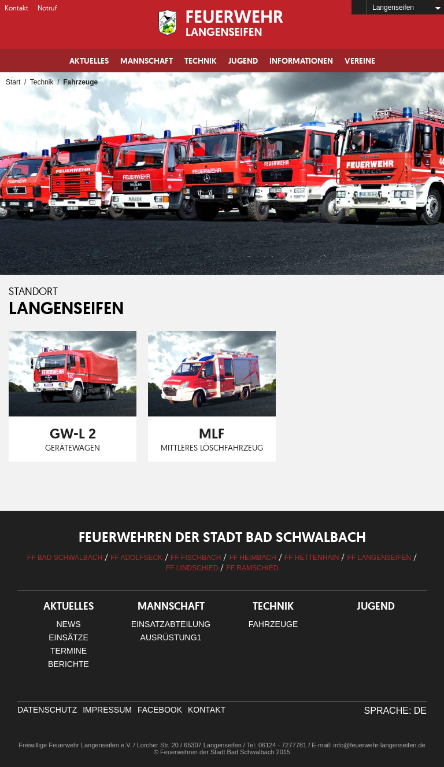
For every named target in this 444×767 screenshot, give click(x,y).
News (69, 624)
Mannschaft (146, 61)
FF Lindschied (192, 568)
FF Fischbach (196, 558)
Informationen (301, 61)
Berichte (68, 664)
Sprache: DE (395, 711)
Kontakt (16, 7)
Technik (200, 61)
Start (13, 82)
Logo (222, 23)
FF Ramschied (252, 568)
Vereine (360, 61)
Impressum (107, 709)
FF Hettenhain (311, 558)
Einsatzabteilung (170, 624)
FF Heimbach (252, 558)
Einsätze (68, 637)
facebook (160, 709)
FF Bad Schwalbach (64, 558)
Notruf (47, 7)
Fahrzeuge (273, 624)
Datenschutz (47, 709)
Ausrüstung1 (171, 637)
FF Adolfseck (136, 558)
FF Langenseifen (379, 558)
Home (359, 7)
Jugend (243, 61)
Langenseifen (393, 7)
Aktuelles (89, 61)
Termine (68, 650)
